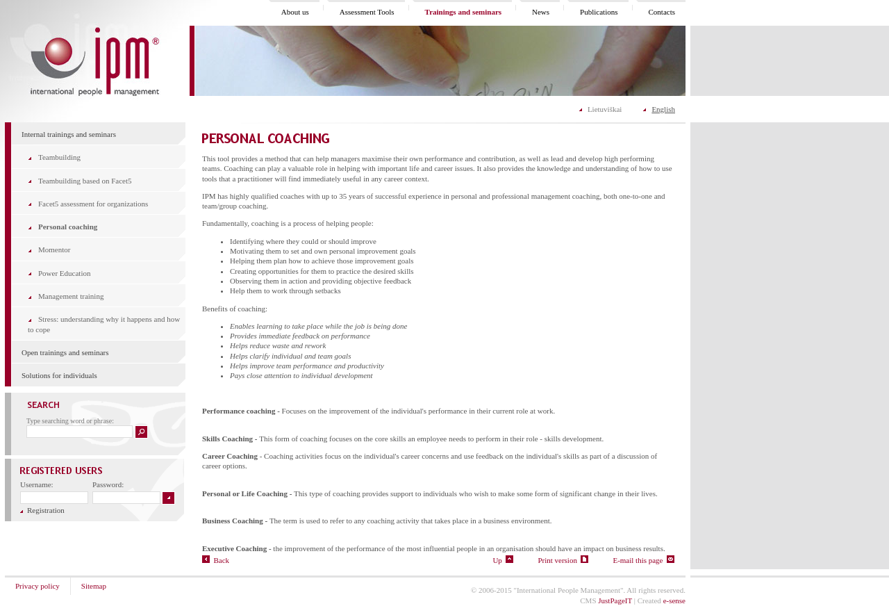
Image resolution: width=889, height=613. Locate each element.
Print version (563, 560)
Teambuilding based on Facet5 (85, 181)
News (540, 12)
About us (295, 12)
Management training (70, 296)
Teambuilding (59, 157)
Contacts (662, 12)
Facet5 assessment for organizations (93, 203)
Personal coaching (67, 226)
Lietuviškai (605, 109)
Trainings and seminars (463, 12)
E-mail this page (643, 560)
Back (215, 560)
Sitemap (93, 586)
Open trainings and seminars (65, 352)
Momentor (54, 249)
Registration (42, 510)
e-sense (674, 600)
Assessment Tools (367, 12)
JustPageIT (615, 600)
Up (502, 560)
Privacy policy (37, 586)
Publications (598, 12)
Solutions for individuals (59, 375)
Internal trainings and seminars (69, 134)
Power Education (64, 273)
